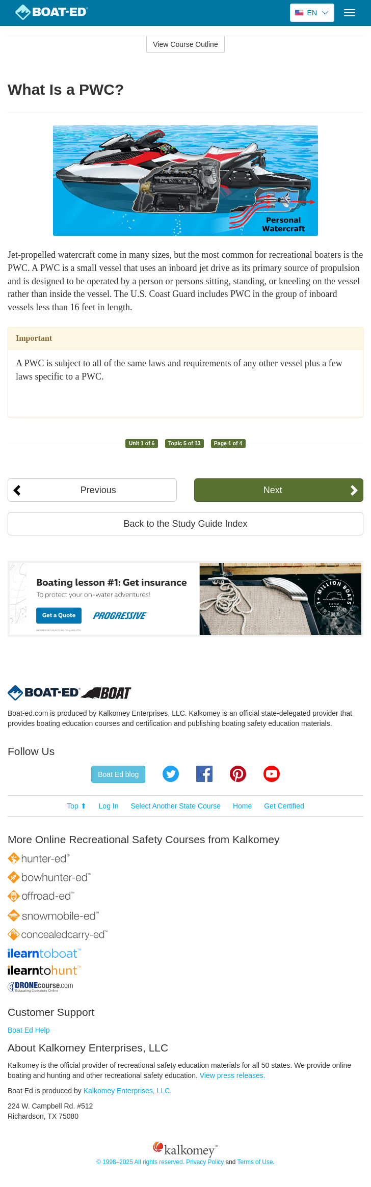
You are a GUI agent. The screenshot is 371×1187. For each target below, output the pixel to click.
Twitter (171, 774)
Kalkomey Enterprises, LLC (127, 1091)
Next (272, 490)
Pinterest (238, 774)
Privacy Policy (205, 1162)
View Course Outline (185, 44)
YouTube (271, 774)
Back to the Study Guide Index (185, 524)
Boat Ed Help (29, 1030)
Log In (109, 806)
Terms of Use (255, 1162)
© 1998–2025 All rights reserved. (140, 1162)
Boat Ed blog (118, 774)
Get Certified (284, 806)
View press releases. (233, 1075)
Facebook (204, 774)
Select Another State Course (175, 806)
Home (242, 806)
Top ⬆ (76, 806)
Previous (98, 490)
